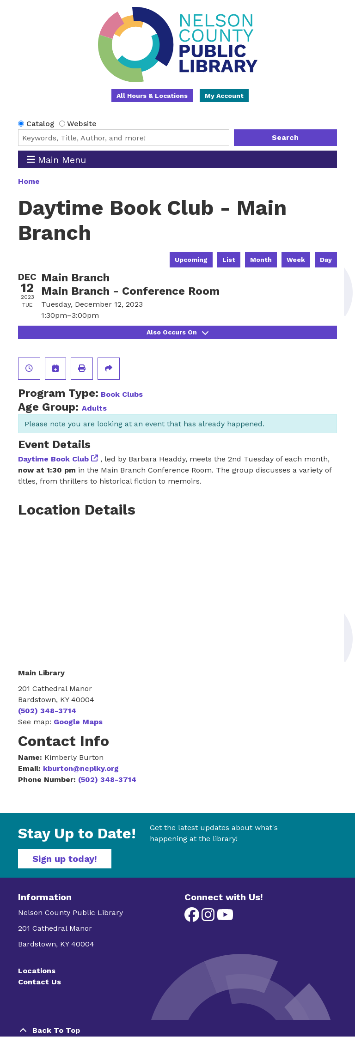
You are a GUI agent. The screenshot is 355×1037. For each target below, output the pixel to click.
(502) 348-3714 (47, 710)
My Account (224, 95)
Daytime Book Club (53, 459)
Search (285, 137)
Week (296, 259)
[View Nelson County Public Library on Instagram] (209, 917)
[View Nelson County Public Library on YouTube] (225, 917)
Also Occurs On (177, 332)
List (228, 259)
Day (326, 259)
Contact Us (39, 981)
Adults (94, 408)
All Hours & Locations (152, 95)
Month (261, 259)
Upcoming (191, 259)
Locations (36, 970)
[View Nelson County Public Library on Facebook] (193, 917)
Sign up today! (64, 858)
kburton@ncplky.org (81, 768)
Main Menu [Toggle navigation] (56, 159)
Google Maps (78, 721)
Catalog (40, 123)
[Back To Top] (177, 1031)
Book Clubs (122, 394)
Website (82, 123)
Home (29, 181)
